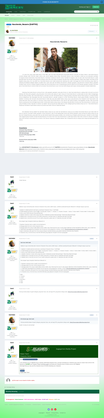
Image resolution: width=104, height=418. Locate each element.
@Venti (22, 370)
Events (18, 15)
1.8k (12, 194)
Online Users (30, 15)
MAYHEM (12, 38)
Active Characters (23, 32)
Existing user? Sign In (85, 7)
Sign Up (96, 6)
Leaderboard (47, 11)
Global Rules (23, 11)
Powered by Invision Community (52, 415)
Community (9, 12)
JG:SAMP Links (31, 11)
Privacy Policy (55, 412)
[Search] (83, 11)
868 (12, 55)
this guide (45, 364)
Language (41, 412)
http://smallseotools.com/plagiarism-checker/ (76, 229)
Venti (12, 177)
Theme (48, 412)
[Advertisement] (52, 165)
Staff (24, 15)
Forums (7, 15)
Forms (12, 15)
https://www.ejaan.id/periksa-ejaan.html (78, 291)
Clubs (15, 11)
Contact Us (63, 412)
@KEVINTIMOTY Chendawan (30, 359)
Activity (39, 11)
